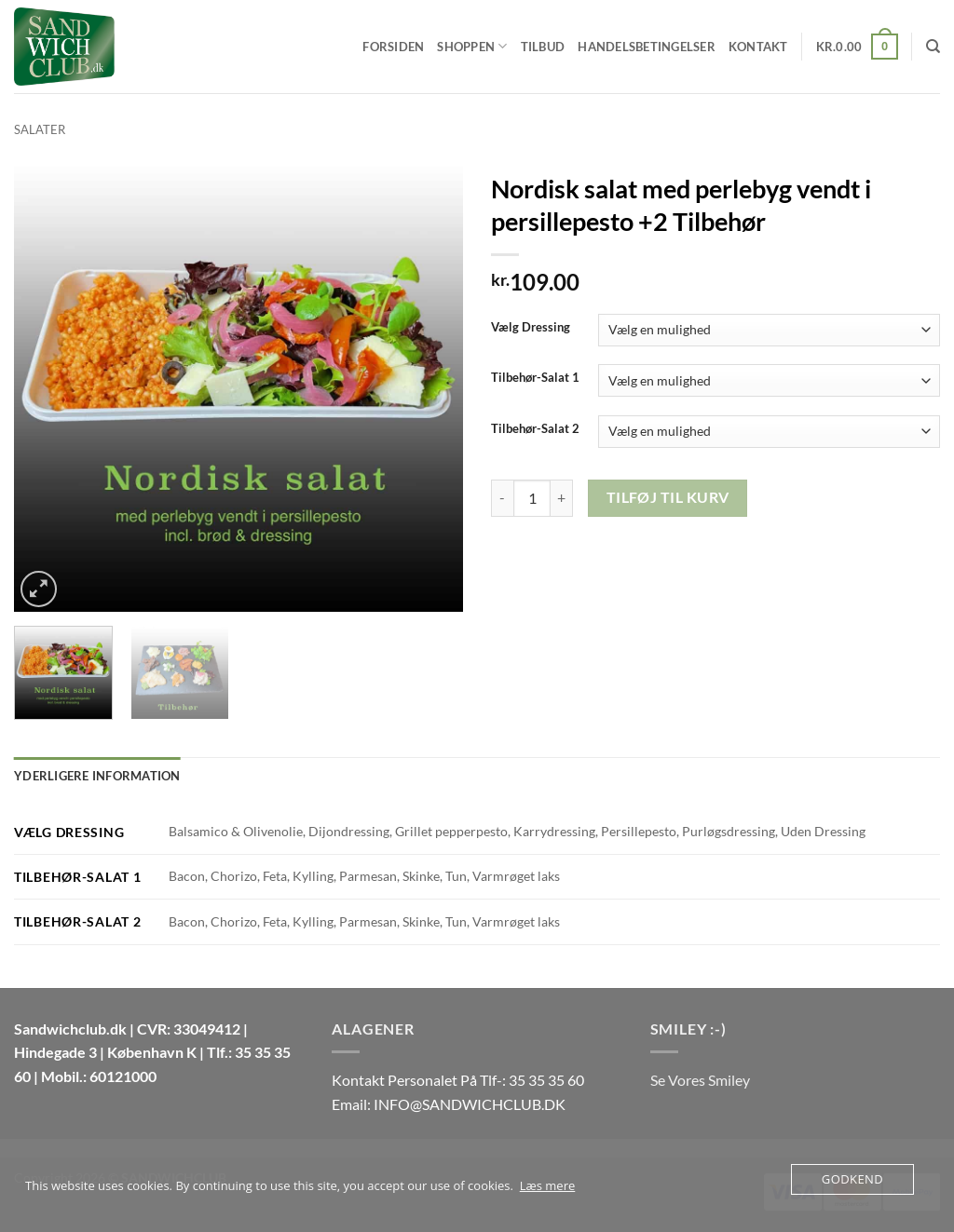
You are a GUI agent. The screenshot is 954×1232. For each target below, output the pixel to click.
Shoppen (472, 46)
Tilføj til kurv (667, 497)
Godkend (852, 1179)
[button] (857, 46)
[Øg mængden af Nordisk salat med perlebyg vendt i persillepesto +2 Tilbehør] (562, 498)
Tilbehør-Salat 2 (535, 429)
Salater (39, 129)
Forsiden (393, 46)
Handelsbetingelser (647, 46)
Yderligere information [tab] (97, 775)
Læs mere (548, 1185)
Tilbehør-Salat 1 (535, 378)
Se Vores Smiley (700, 1080)
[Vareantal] (532, 498)
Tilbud (543, 46)
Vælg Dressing (530, 327)
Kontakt (758, 46)
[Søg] (933, 46)
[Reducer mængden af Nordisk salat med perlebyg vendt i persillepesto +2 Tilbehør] (502, 498)
